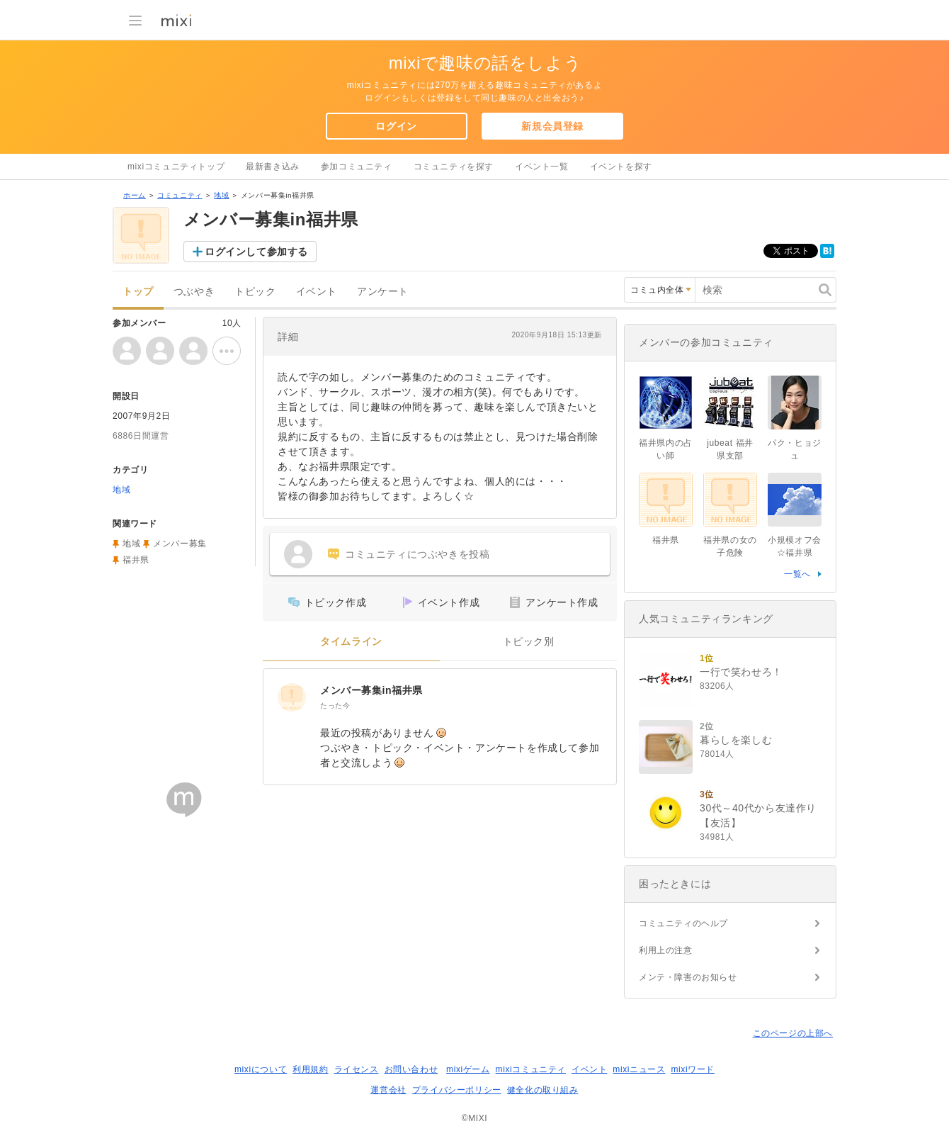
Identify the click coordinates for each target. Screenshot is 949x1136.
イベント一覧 (542, 166)
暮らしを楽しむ (736, 740)
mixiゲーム (468, 1069)
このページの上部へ (793, 1033)
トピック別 (529, 641)
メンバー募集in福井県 (371, 690)
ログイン (395, 126)
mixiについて (260, 1069)
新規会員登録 (552, 126)
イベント (316, 291)
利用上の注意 (666, 950)
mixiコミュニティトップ (176, 166)
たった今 (335, 705)
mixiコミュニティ (531, 1069)
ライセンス (356, 1069)
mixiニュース (639, 1069)
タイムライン (351, 641)
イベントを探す (621, 166)
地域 (221, 195)
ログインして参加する (256, 251)
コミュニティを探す (454, 166)
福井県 (136, 560)
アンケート (383, 291)
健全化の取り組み (543, 1090)
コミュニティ (180, 195)
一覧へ (797, 574)
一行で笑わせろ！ (741, 671)
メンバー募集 (180, 544)
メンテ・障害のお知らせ (688, 977)
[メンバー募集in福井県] (292, 697)
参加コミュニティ (356, 166)
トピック (254, 291)
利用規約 (310, 1069)
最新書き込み (273, 166)
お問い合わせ (411, 1069)
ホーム (134, 195)
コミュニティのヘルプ (683, 923)
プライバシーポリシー (456, 1090)
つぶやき (194, 291)
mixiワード (693, 1069)
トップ (138, 291)
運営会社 (388, 1090)
